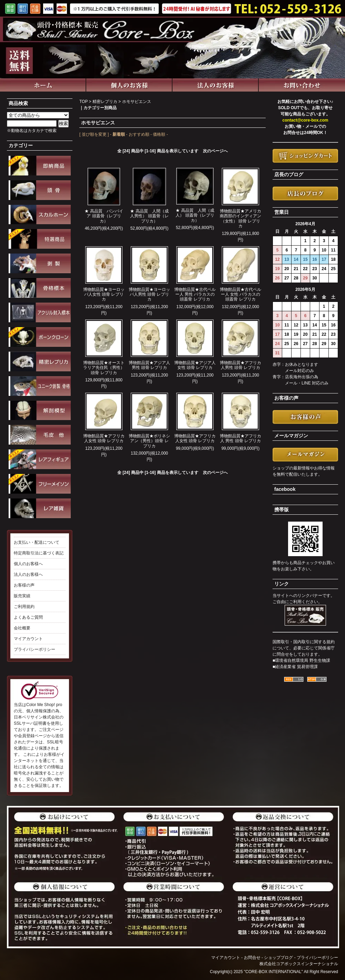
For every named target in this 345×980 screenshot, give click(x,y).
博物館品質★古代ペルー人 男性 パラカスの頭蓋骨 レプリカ (195, 294)
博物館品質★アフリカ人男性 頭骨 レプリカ (240, 365)
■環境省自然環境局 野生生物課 (301, 660)
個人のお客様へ (28, 563)
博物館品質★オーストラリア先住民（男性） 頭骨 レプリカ (104, 367)
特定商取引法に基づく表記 (38, 553)
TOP (83, 101)
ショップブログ (278, 957)
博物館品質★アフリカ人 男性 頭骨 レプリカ (240, 438)
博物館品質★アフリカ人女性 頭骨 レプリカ (104, 438)
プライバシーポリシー (34, 649)
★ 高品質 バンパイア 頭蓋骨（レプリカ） (104, 216)
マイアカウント (28, 638)
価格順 (159, 134)
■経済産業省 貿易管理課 (295, 666)
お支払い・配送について (36, 542)
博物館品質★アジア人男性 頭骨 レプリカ (149, 365)
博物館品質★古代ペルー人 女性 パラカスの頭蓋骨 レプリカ (240, 294)
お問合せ (252, 957)
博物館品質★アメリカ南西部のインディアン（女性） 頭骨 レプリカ (240, 218)
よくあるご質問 (28, 617)
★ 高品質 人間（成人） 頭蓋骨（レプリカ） (195, 215)
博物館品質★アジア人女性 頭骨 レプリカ (195, 365)
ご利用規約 (24, 606)
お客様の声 (24, 585)
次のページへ (215, 151)
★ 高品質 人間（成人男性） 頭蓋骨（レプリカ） (149, 216)
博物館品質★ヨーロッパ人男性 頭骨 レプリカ (149, 294)
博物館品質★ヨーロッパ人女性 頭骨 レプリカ (104, 294)
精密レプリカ (104, 101)
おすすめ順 (139, 134)
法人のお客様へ (28, 574)
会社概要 (22, 628)
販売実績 (22, 595)
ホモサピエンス (136, 101)
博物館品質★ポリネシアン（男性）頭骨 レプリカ (149, 441)
